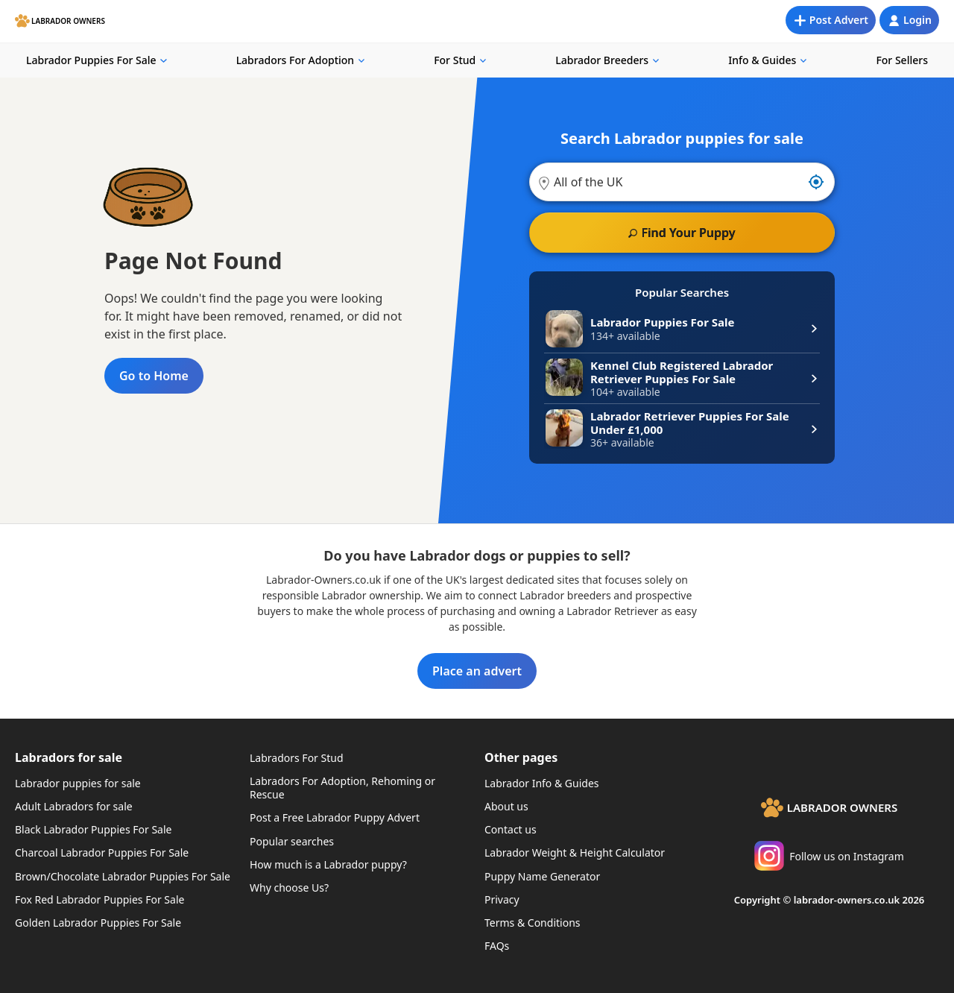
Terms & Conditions (532, 922)
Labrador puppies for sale (78, 783)
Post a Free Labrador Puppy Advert (335, 817)
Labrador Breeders (601, 60)
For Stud (455, 60)
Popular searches (292, 841)
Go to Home (154, 376)
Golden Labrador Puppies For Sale (98, 922)
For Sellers (902, 60)
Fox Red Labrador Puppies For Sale (99, 899)
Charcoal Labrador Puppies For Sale (102, 852)
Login (917, 20)
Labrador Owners (68, 21)
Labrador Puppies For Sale (91, 60)
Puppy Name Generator (542, 876)
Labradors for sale (68, 757)
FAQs (496, 946)
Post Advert (838, 20)
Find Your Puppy (688, 232)
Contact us (510, 829)
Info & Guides (762, 60)
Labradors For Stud (297, 758)
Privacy (501, 899)
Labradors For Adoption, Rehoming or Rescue (342, 787)
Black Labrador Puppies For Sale (93, 829)
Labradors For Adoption (295, 60)
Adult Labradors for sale (74, 806)
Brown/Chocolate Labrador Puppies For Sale (122, 876)
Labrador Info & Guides (541, 783)
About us (506, 806)
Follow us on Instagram (829, 856)
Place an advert (477, 671)
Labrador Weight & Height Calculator (574, 852)
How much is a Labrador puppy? (328, 864)
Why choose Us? (289, 887)
